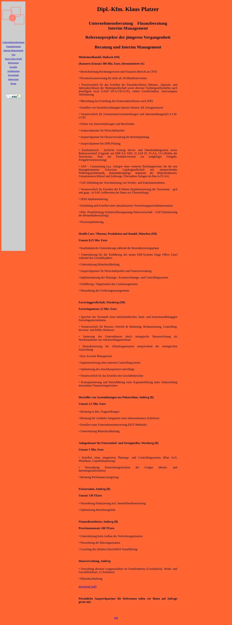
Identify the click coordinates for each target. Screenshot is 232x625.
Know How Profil (13, 58)
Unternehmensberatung (13, 42)
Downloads (13, 75)
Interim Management (13, 50)
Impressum (13, 79)
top (116, 617)
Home (13, 83)
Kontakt (13, 67)
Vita (13, 54)
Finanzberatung (13, 46)
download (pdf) (88, 586)
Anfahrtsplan (13, 71)
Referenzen (13, 62)
